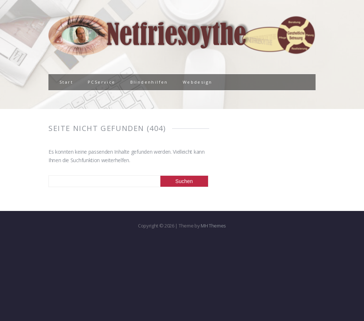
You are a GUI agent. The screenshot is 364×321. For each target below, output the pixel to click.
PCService (102, 82)
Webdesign (197, 82)
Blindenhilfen (149, 82)
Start (66, 82)
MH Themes (213, 225)
